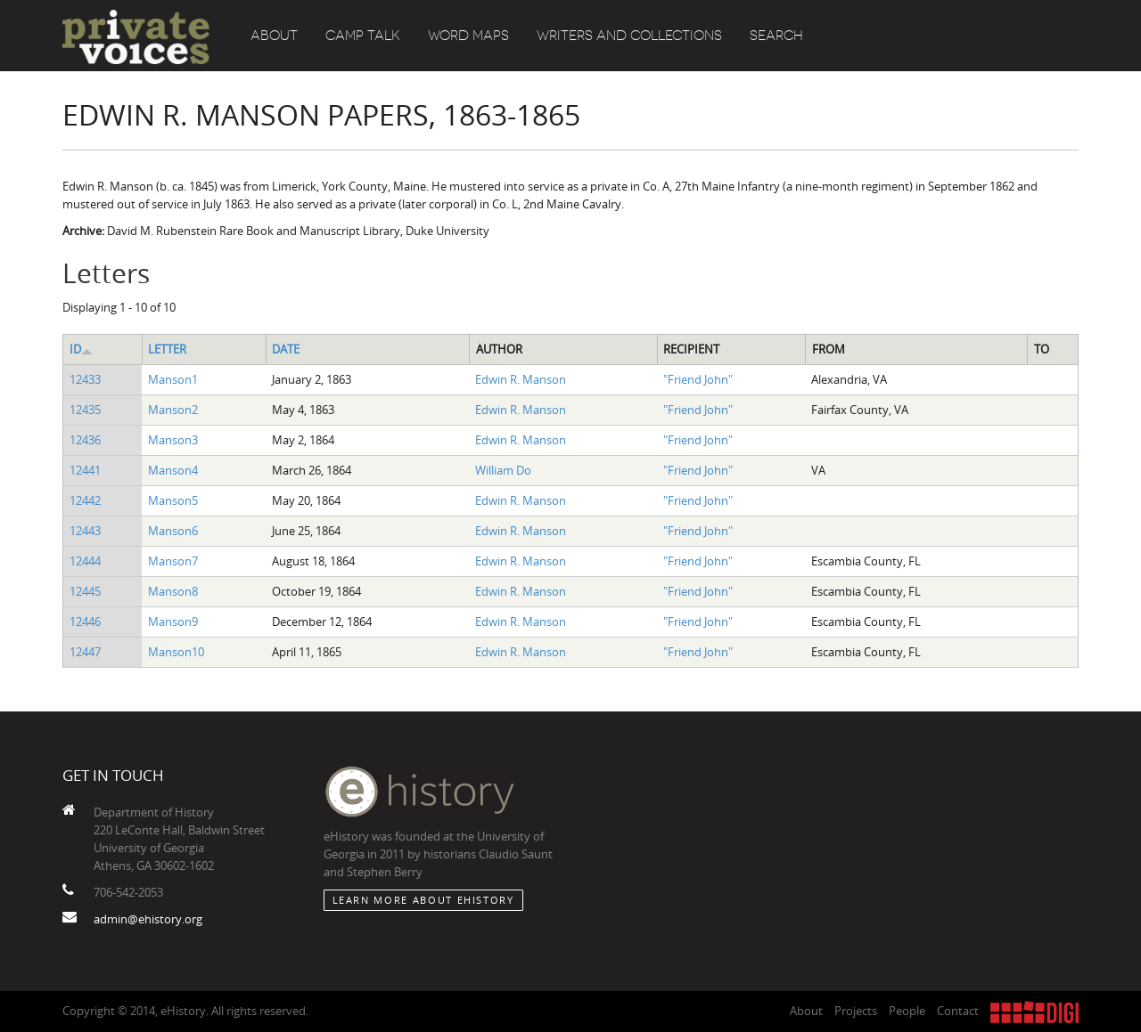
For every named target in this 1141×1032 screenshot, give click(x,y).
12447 (85, 652)
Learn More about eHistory (423, 899)
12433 (85, 379)
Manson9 (173, 622)
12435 (85, 410)
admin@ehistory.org (148, 919)
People (907, 1011)
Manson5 (173, 500)
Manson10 (176, 652)
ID (81, 349)
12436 (85, 440)
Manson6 (173, 531)
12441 (85, 470)
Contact (958, 1011)
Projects (855, 1011)
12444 (85, 561)
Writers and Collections (629, 36)
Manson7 (173, 561)
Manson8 (173, 591)
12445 (85, 591)
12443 (85, 531)
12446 (85, 622)
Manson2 (173, 410)
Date (286, 349)
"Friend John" (698, 379)
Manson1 (173, 379)
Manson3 (173, 440)
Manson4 (173, 470)
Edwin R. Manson (520, 379)
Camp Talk (362, 36)
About (274, 36)
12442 (85, 500)
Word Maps (468, 36)
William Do (503, 470)
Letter (167, 349)
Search (776, 36)
